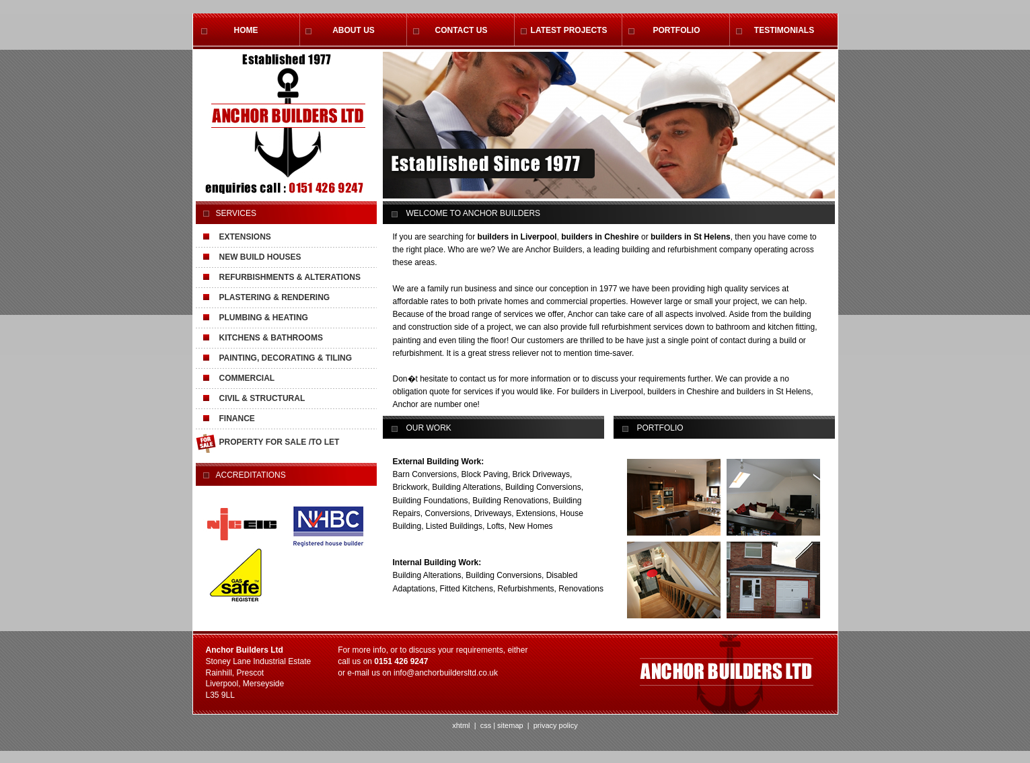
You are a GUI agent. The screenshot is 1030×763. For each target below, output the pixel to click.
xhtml (461, 725)
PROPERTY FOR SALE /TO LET (279, 442)
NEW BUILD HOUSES (260, 257)
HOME (246, 30)
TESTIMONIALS (784, 30)
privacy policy (554, 725)
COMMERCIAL (247, 378)
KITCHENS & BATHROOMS (271, 337)
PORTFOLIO (676, 30)
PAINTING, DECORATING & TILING (286, 358)
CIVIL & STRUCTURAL (262, 398)
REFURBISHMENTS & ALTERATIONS (290, 277)
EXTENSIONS (245, 237)
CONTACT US (461, 30)
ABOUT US (353, 30)
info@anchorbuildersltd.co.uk (446, 673)
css (486, 725)
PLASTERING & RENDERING (274, 297)
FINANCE (237, 418)
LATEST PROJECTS (569, 30)
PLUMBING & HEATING (263, 317)
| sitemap (508, 725)
